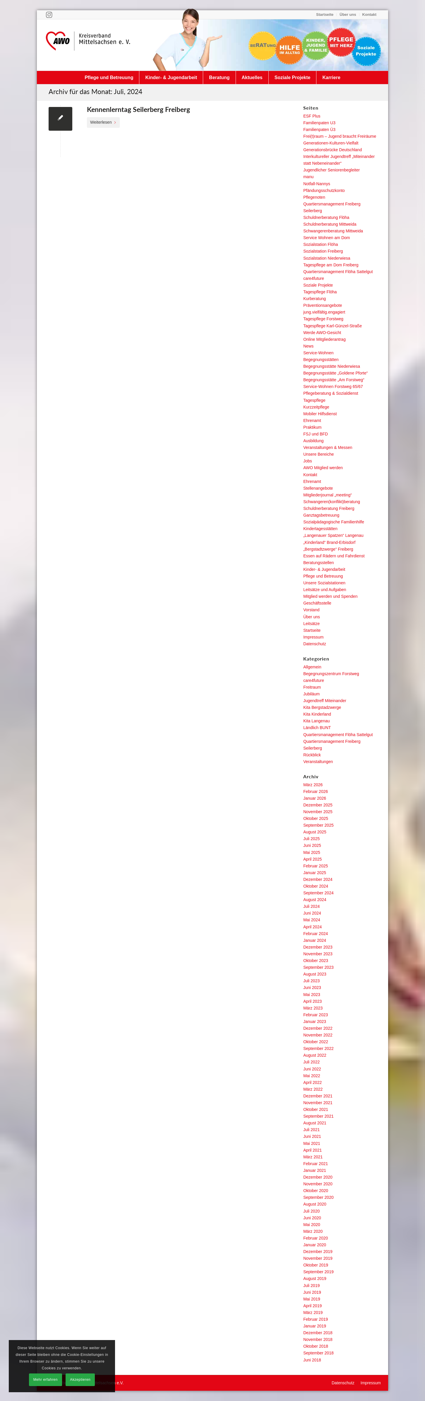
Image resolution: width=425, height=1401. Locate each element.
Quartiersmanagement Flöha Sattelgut (338, 271)
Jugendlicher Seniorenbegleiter (331, 170)
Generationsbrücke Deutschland (332, 149)
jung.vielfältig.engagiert (324, 312)
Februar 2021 (315, 1163)
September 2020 (318, 1197)
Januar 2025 (314, 872)
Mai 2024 (311, 919)
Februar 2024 (315, 933)
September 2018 (318, 1353)
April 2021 (312, 1150)
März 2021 (313, 1157)
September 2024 (318, 893)
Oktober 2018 (315, 1346)
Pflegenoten (314, 197)
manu (308, 176)
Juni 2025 (312, 845)
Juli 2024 (311, 906)
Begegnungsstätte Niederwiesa (331, 366)
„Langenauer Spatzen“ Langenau (333, 535)
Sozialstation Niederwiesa (326, 258)
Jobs (307, 461)
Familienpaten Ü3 (319, 129)
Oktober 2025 (315, 818)
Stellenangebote (318, 488)
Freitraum (312, 687)
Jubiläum (311, 694)
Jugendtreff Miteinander (324, 700)
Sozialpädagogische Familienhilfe (333, 522)
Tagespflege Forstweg (323, 318)
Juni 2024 (312, 913)
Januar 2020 (314, 1244)
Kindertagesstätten (320, 528)
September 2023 (318, 967)
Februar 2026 (315, 791)
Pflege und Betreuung (323, 576)
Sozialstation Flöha (320, 244)
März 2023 (313, 1008)
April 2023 (312, 1001)
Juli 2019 (311, 1285)
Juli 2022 (311, 1062)
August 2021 (314, 1123)
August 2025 (314, 832)
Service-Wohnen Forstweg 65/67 (333, 386)
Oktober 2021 (315, 1109)
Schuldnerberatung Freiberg (328, 508)
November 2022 (318, 1035)
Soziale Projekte (318, 285)
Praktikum (312, 427)
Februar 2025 (315, 866)
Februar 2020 (315, 1238)
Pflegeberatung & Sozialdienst (330, 393)
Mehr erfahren (45, 1380)
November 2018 (318, 1339)
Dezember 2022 (318, 1028)
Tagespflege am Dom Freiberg (330, 265)
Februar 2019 (315, 1319)
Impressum (313, 637)
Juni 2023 (312, 987)
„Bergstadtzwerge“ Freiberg (328, 549)
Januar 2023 (314, 1021)
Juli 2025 (311, 838)
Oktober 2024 (315, 886)
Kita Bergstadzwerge (322, 707)
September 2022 (318, 1048)
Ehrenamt (312, 420)
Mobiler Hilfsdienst (320, 413)
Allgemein (312, 667)
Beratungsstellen (318, 562)
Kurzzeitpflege (316, 407)
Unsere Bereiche (318, 454)
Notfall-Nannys (316, 183)
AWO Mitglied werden (323, 467)
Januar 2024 (314, 940)
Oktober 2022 (315, 1041)
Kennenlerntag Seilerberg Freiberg (138, 109)
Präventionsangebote (322, 305)
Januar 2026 (314, 798)
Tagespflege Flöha (320, 292)
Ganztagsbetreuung (321, 515)
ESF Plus (311, 116)
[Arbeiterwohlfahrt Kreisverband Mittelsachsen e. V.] (88, 45)
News (308, 346)
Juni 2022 (312, 1069)
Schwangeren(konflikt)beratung (331, 501)
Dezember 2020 (318, 1177)
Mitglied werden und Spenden (330, 596)
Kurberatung (314, 298)
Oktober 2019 (315, 1265)
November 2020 (318, 1184)
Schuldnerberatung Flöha (326, 217)
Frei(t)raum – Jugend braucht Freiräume (339, 136)
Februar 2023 (315, 1014)
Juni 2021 (312, 1136)
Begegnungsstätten (321, 359)
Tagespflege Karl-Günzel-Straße (332, 326)
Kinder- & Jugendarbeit (324, 569)
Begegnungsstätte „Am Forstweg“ (333, 379)
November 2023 (318, 953)
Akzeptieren (80, 1380)
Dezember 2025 (318, 805)
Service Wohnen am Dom (326, 237)
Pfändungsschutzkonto (324, 190)
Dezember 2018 (318, 1332)
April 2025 (312, 859)
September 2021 (318, 1116)
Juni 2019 (312, 1292)
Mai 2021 (311, 1143)
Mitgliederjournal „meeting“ (327, 495)
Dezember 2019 (318, 1251)
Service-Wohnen (318, 352)
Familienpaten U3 (319, 122)
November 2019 (318, 1258)
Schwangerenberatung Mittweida (333, 231)
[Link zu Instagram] (49, 14)
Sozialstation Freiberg (323, 251)
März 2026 (313, 784)
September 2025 (318, 825)
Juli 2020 (311, 1211)
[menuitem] (325, 14)
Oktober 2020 (315, 1190)
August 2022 (314, 1055)
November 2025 (318, 811)
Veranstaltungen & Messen (327, 447)
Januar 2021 (314, 1170)
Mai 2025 (311, 852)
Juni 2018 (312, 1360)
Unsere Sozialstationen (324, 583)
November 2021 (318, 1102)
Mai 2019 (311, 1299)
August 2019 (314, 1278)
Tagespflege (314, 400)
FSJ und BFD (315, 434)
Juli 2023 (311, 980)
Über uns (348, 14)
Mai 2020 (311, 1224)
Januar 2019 (314, 1326)
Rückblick (312, 755)
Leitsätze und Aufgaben (324, 589)
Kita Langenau (316, 721)
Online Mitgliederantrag (324, 339)
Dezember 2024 (318, 879)
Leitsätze (311, 623)
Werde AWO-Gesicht (322, 332)
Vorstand (311, 609)
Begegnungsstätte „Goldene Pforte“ (335, 373)
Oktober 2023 (315, 960)
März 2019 (313, 1312)
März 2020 (313, 1231)
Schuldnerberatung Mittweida (329, 224)
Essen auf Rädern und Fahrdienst (333, 556)
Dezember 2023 (318, 947)
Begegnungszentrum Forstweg (331, 673)
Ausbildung (313, 440)
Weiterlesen (103, 122)
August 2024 (314, 899)
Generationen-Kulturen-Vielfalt (330, 143)
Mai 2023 (311, 994)
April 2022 (312, 1082)
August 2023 (314, 974)
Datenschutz (314, 643)
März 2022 (313, 1089)
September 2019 (318, 1271)
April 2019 (312, 1305)
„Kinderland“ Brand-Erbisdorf (329, 542)
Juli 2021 (311, 1129)
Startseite (324, 14)
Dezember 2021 (318, 1096)
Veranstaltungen (318, 761)
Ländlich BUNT (317, 727)
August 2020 (314, 1204)
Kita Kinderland (317, 714)
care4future (313, 278)
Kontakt (369, 14)
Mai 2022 (311, 1075)
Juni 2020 (312, 1218)
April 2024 (312, 927)
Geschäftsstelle (317, 603)
